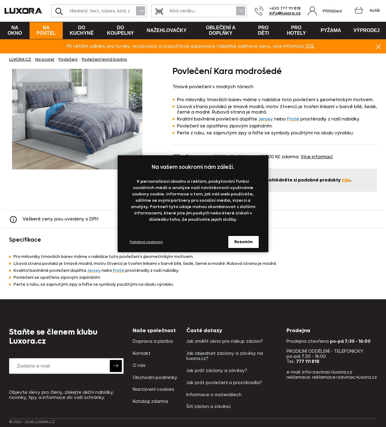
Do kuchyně (81, 30)
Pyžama (331, 30)
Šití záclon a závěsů (208, 406)
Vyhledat (140, 11)
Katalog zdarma (150, 401)
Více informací (317, 157)
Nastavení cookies (153, 389)
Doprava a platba (153, 341)
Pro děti (263, 30)
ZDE (309, 46)
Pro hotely (296, 30)
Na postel (46, 30)
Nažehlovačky (166, 30)
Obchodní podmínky (155, 377)
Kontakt (141, 353)
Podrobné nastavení (146, 242)
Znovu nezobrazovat (378, 46)
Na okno (15, 30)
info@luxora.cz (285, 13)
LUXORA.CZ (20, 59)
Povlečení (68, 59)
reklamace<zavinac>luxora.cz (344, 377)
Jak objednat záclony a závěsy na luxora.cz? (224, 356)
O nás (139, 365)
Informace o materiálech (214, 394)
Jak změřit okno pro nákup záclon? (224, 341)
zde (346, 180)
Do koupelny (120, 30)
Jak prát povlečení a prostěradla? (224, 382)
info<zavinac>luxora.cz (327, 372)
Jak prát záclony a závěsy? (216, 370)
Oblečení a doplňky (221, 30)
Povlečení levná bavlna (104, 59)
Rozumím (243, 241)
